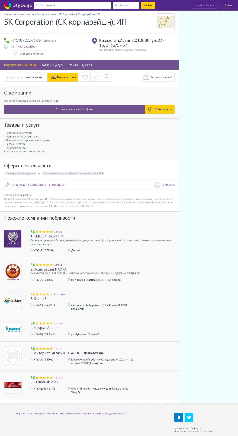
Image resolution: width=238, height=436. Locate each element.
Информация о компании (20, 65)
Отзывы (73, 65)
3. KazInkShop (41, 298)
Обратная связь (24, 413)
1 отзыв (58, 231)
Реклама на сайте (55, 413)
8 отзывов (59, 294)
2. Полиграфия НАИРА (48, 269)
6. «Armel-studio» (44, 382)
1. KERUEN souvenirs (47, 236)
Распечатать (164, 185)
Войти (228, 5)
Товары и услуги (52, 65)
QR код (87, 65)
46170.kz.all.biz (27, 46)
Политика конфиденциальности (108, 413)
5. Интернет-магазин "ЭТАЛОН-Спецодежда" (67, 353)
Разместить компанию (205, 5)
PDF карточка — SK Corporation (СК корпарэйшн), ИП (34, 185)
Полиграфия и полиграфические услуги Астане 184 (73, 173)
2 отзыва (58, 377)
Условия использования (78, 413)
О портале (39, 413)
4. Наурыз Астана (44, 327)
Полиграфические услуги (21, 173)
